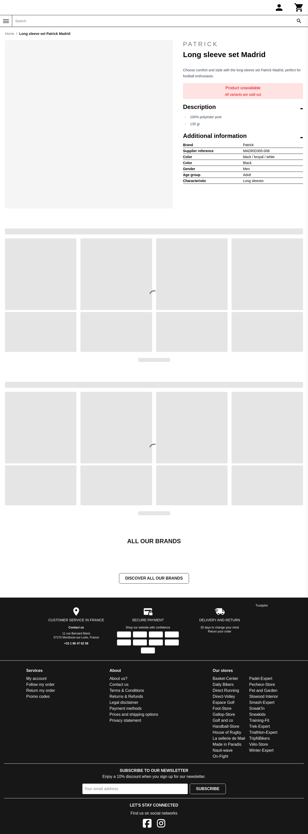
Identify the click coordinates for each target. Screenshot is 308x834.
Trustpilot (261, 606)
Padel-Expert (260, 679)
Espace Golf (223, 703)
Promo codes (38, 697)
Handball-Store (226, 727)
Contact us (76, 628)
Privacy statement (125, 721)
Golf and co (223, 721)
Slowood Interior (263, 697)
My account (36, 679)
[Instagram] (161, 825)
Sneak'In (257, 709)
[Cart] (299, 7)
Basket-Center (225, 679)
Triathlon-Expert (263, 733)
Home (9, 34)
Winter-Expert (261, 751)
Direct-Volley (224, 697)
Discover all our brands (154, 579)
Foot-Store (222, 709)
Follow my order (40, 685)
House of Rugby (227, 733)
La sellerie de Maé (229, 739)
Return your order (219, 632)
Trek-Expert (259, 727)
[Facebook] (147, 825)
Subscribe (207, 789)
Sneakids (257, 715)
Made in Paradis (227, 745)
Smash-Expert (261, 703)
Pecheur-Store (262, 685)
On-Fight (220, 757)
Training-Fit (259, 721)
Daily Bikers (223, 685)
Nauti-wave (223, 751)
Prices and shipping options (134, 715)
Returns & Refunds (126, 697)
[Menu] (6, 21)
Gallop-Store (224, 715)
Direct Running (226, 691)
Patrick (243, 44)
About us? (118, 679)
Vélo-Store (258, 745)
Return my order (40, 691)
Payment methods (126, 709)
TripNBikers (259, 739)
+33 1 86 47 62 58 (76, 644)
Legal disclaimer (124, 703)
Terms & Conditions (127, 691)
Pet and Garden (263, 691)
